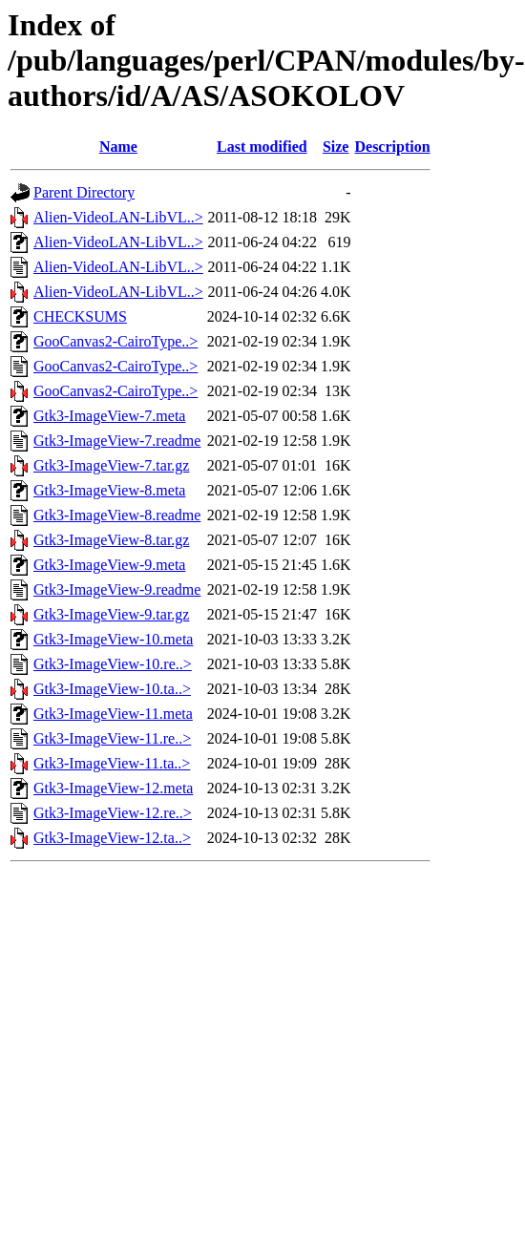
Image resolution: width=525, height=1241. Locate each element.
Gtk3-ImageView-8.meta (109, 490)
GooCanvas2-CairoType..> (115, 341)
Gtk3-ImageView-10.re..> (112, 664)
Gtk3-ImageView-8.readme (116, 515)
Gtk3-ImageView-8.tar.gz (111, 540)
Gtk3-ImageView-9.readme (116, 589)
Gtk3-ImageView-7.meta (109, 416)
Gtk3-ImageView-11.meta (113, 713)
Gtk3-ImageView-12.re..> (112, 813)
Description (392, 146)
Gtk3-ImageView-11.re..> (112, 738)
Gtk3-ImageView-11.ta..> (111, 763)
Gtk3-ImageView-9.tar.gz (111, 614)
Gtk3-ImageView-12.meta (113, 788)
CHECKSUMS (80, 316)
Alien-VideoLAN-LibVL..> (118, 217)
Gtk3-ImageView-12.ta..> (112, 838)
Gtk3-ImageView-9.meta (109, 565)
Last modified (262, 146)
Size (336, 146)
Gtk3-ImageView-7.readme (116, 440)
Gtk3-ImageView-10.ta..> (112, 689)
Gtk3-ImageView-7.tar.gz (111, 465)
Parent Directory (84, 192)
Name (118, 146)
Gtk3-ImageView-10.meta (113, 639)
